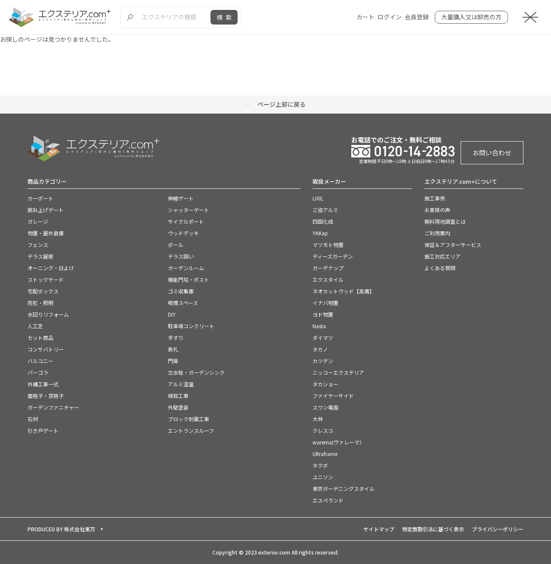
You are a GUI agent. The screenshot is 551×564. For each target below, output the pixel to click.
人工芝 (35, 326)
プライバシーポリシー (497, 529)
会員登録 (417, 16)
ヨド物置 (323, 314)
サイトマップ (378, 529)
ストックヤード (46, 279)
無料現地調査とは (445, 221)
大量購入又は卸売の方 (471, 16)
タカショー (325, 384)
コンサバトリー (46, 349)
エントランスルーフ (191, 430)
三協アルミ (325, 209)
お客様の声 (437, 209)
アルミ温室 (181, 384)
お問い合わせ (492, 152)
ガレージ (38, 221)
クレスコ (323, 430)
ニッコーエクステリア (338, 372)
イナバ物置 (325, 302)
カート (365, 16)
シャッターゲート (188, 209)
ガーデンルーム (186, 267)
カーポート (40, 198)
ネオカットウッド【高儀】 (344, 291)
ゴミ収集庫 (181, 291)
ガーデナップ (328, 267)
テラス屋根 (40, 256)
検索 (226, 17)
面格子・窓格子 (46, 395)
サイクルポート (186, 221)
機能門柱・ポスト (188, 279)
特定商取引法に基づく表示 (433, 529)
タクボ (320, 465)
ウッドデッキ (183, 233)
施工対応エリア (442, 256)
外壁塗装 (178, 407)
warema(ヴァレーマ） (339, 442)
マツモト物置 (328, 244)
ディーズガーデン (333, 256)
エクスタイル (328, 279)
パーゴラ (38, 372)
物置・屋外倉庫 (46, 233)
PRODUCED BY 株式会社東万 (61, 529)
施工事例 (434, 198)
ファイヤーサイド (333, 395)
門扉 (173, 360)
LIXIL (318, 198)
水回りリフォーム (48, 314)
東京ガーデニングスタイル (344, 488)
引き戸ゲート (43, 430)
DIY (172, 314)
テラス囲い (181, 256)
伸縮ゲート (181, 198)
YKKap (320, 233)
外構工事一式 (43, 384)
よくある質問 (439, 267)
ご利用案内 (437, 233)
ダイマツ (323, 337)
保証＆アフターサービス (452, 244)
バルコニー (40, 360)
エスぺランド (328, 500)
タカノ (320, 349)
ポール (175, 244)
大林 (318, 418)
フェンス (38, 244)
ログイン (390, 16)
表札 (173, 349)
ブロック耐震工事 (188, 418)
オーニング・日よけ (51, 267)
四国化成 (323, 221)
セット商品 (40, 337)
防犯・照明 (40, 302)
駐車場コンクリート (191, 326)
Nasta (319, 326)
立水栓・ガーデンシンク (196, 372)
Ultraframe (325, 453)
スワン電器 (325, 407)
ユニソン (323, 477)
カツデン (323, 360)
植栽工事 (178, 395)
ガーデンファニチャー (53, 407)
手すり (175, 337)
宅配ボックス (43, 291)
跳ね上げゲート (46, 209)
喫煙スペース (183, 302)
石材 (33, 418)
